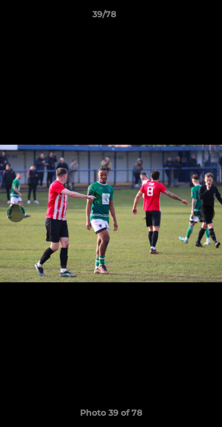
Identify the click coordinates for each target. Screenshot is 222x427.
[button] (179, 17)
